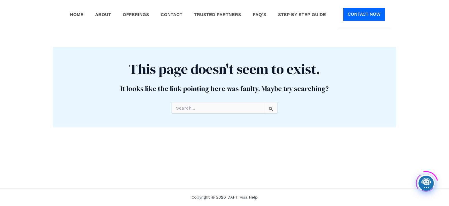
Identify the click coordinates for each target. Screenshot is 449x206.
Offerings (135, 14)
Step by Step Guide (305, 14)
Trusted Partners (218, 14)
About (101, 14)
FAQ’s (262, 14)
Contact (171, 14)
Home (74, 14)
